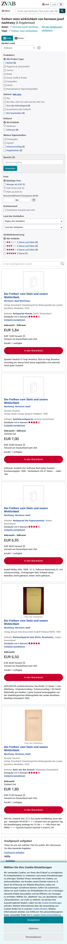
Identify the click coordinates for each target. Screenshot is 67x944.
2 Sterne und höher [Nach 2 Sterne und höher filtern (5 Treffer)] (22, 242)
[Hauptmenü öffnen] (6, 11)
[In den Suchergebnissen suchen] (33, 263)
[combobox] (37, 11)
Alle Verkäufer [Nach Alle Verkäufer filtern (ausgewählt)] (13, 238)
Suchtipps (10, 860)
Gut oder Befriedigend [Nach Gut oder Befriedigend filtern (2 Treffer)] (16, 105)
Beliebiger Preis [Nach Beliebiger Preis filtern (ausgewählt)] (12, 180)
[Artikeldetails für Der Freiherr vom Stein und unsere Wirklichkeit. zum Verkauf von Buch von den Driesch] (33, 725)
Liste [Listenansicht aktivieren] (7, 38)
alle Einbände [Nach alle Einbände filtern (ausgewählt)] (11, 122)
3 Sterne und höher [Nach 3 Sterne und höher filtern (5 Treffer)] (22, 246)
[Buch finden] (62, 11)
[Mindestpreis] (8, 200)
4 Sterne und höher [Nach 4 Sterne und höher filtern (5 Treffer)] (22, 249)
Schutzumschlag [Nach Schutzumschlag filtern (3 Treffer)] (14, 146)
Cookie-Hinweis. (40, 908)
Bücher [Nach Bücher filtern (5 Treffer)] (9, 62)
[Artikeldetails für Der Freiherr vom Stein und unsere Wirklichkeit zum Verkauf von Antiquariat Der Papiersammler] (33, 495)
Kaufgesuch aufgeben (14, 852)
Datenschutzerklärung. (50, 915)
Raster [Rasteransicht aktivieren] (19, 38)
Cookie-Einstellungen (52, 902)
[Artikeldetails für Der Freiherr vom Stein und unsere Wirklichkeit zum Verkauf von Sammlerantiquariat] (33, 387)
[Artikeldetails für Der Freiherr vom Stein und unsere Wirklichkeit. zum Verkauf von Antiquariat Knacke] (33, 281)
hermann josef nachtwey (25, 26)
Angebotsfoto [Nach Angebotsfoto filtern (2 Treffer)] (12, 150)
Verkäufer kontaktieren (14, 319)
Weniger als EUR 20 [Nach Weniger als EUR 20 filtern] (14, 184)
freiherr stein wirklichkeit (24, 30)
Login (54, 4)
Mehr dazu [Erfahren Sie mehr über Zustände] (17, 94)
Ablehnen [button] (33, 928)
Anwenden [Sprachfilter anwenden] (10, 168)
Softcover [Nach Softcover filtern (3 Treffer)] (10, 129)
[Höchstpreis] (25, 200)
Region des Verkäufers (15, 221)
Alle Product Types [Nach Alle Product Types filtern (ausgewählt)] (13, 59)
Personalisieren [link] (33, 936)
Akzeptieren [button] (33, 919)
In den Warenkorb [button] (33, 350)
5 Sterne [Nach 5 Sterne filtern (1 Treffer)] (17, 253)
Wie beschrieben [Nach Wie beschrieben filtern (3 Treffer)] (14, 113)
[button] (62, 263)
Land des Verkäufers (14, 227)
